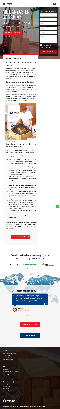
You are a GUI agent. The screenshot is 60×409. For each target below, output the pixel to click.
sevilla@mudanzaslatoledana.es (12, 375)
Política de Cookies (37, 406)
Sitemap (43, 406)
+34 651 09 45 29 (9, 359)
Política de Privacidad (28, 406)
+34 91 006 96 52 (8, 357)
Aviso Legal (21, 406)
